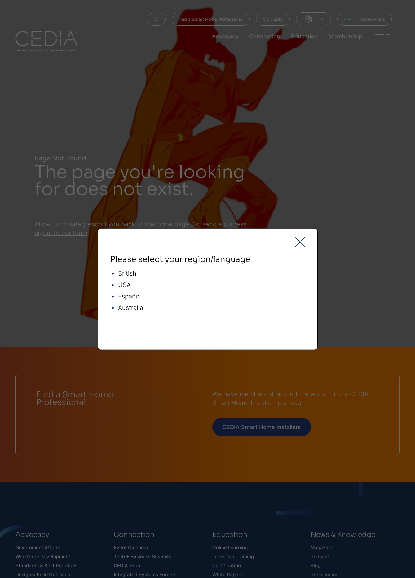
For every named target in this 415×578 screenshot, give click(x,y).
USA (124, 285)
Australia (130, 308)
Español (129, 296)
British (127, 273)
